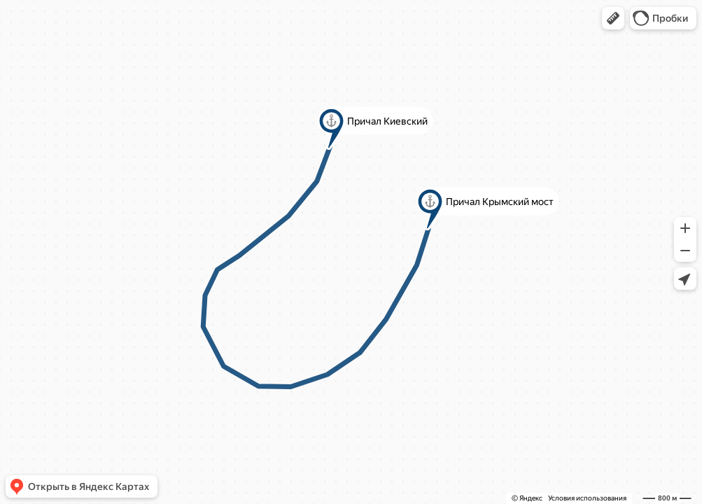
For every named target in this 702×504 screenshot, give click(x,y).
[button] (613, 18)
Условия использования (587, 498)
